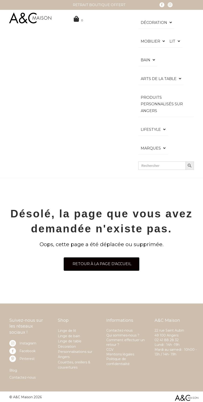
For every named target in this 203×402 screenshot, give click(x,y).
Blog (13, 370)
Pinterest (27, 359)
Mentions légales (120, 354)
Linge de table (69, 341)
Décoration (67, 346)
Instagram (27, 343)
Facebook (27, 351)
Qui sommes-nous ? (122, 335)
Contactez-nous (22, 377)
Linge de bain (69, 336)
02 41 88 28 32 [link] (167, 340)
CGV (110, 349)
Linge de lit (67, 331)
